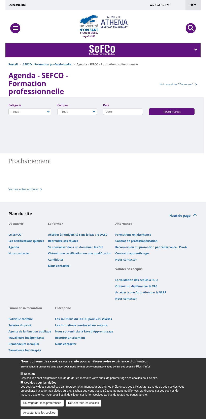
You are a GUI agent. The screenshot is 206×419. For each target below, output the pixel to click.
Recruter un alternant (70, 338)
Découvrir (16, 224)
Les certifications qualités (26, 241)
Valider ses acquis (128, 269)
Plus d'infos (143, 366)
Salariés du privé (19, 325)
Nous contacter (19, 253)
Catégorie (14, 105)
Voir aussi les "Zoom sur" (177, 84)
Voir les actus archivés (23, 189)
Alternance (123, 224)
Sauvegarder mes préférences (42, 403)
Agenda (13, 247)
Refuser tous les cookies (83, 403)
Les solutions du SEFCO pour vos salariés (83, 319)
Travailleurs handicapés (24, 350)
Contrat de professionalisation (136, 241)
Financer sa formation (25, 308)
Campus (62, 105)
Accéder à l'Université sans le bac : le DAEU (78, 234)
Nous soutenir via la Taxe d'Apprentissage (84, 331)
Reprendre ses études (63, 241)
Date (106, 105)
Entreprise (63, 308)
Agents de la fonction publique (29, 331)
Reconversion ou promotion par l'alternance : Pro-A (151, 247)
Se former (55, 224)
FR (193, 5)
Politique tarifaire (20, 319)
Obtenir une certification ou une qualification (79, 253)
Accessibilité (17, 5)
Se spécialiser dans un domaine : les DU (75, 247)
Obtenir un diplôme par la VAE (136, 286)
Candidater (55, 259)
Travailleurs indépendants (26, 338)
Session (29, 374)
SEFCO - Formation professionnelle (47, 64)
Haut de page (180, 215)
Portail (13, 64)
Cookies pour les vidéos (40, 382)
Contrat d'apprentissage (132, 253)
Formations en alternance (133, 234)
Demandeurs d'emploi (23, 344)
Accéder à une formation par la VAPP (140, 292)
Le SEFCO (14, 234)
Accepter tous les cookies (39, 412)
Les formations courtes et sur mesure (81, 325)
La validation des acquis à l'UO (136, 280)
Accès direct (158, 5)
